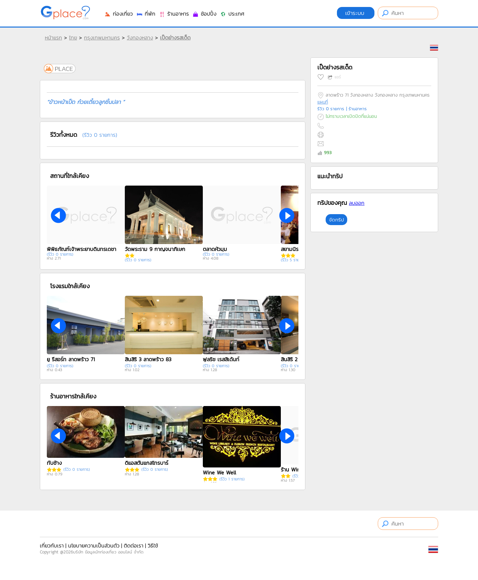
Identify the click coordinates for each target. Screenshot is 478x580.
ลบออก (356, 203)
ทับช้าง (54, 462)
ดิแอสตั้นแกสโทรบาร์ (146, 462)
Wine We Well (219, 472)
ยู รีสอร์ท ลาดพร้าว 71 (71, 359)
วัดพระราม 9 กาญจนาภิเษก (155, 249)
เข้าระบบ (355, 13)
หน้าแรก (53, 37)
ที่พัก (145, 14)
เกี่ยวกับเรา (52, 545)
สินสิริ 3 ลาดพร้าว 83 (148, 359)
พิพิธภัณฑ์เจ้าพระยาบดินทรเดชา (81, 249)
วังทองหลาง (140, 37)
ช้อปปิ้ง (204, 14)
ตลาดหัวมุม (215, 249)
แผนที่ (322, 102)
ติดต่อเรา (133, 545)
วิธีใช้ (153, 545)
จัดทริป (336, 219)
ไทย (73, 37)
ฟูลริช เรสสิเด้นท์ (221, 359)
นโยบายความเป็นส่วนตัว (94, 545)
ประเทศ (232, 14)
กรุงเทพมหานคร (102, 37)
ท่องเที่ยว (118, 14)
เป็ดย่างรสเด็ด (175, 37)
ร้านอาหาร (174, 14)
